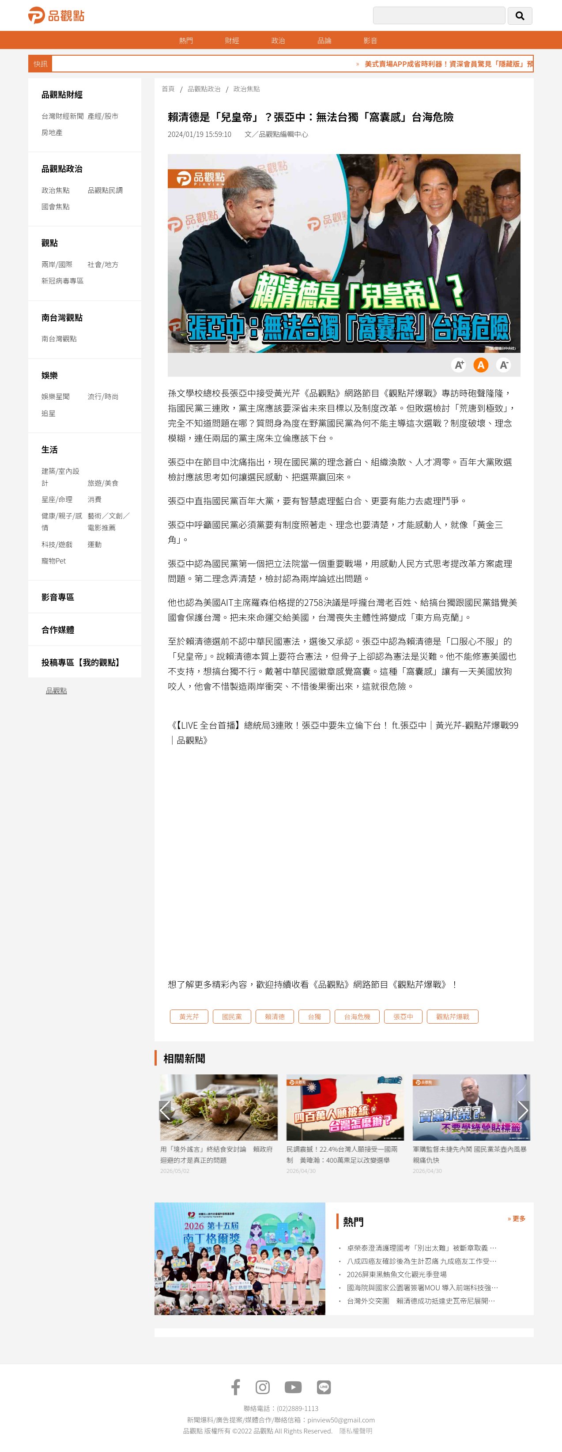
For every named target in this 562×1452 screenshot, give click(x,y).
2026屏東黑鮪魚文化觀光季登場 (397, 1274)
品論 (324, 40)
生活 (49, 449)
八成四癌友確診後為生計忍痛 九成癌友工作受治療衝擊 (424, 1261)
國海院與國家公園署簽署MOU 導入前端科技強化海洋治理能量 (424, 1287)
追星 (48, 413)
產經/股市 (102, 115)
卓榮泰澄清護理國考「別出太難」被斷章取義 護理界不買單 (424, 1247)
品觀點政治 (62, 168)
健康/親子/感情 (62, 521)
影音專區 (58, 596)
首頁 (168, 88)
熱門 (186, 40)
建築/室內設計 (60, 476)
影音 (370, 40)
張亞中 (403, 1016)
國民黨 (232, 1016)
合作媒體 (58, 629)
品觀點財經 (62, 94)
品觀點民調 (105, 190)
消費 (94, 499)
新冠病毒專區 (62, 280)
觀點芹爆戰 (452, 1016)
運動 (94, 544)
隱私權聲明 (355, 1430)
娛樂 (49, 375)
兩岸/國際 (56, 264)
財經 (232, 40)
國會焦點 (55, 206)
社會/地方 (102, 264)
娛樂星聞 (55, 396)
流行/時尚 (102, 396)
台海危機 (357, 1016)
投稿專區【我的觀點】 (82, 662)
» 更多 (517, 1218)
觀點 (49, 242)
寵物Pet (53, 560)
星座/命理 (56, 499)
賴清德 (275, 1016)
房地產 (52, 132)
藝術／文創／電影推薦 (108, 521)
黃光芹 (189, 1016)
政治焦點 (55, 190)
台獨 (314, 1016)
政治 (278, 40)
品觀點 (56, 690)
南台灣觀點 (62, 317)
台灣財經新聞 (62, 115)
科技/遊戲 (56, 544)
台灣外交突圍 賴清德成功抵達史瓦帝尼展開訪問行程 (424, 1300)
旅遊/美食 (102, 482)
